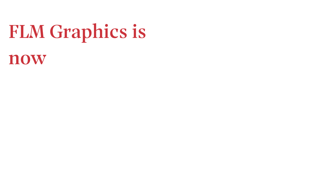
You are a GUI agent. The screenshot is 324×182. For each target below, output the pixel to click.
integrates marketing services (247, 79)
